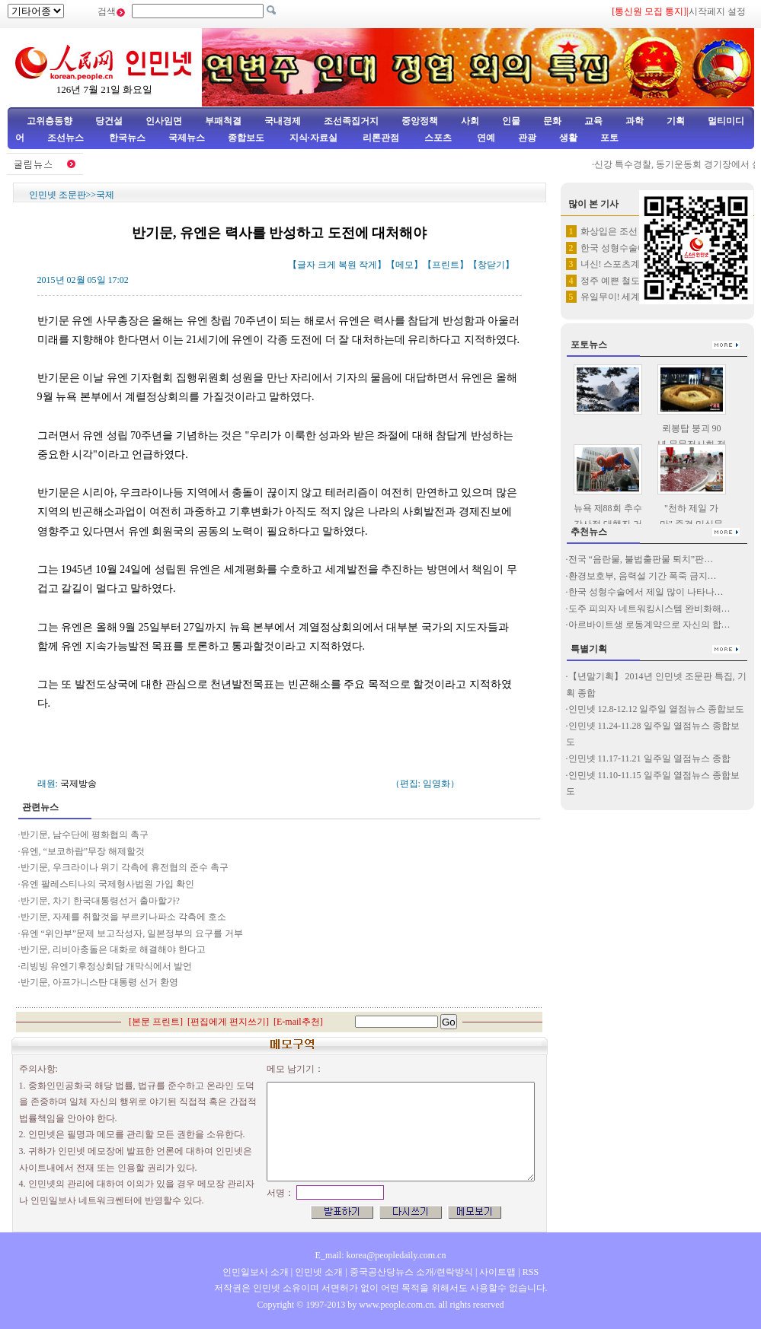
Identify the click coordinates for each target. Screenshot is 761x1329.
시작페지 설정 (717, 11)
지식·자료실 (314, 137)
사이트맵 (497, 1272)
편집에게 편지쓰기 (228, 1021)
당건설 (109, 121)
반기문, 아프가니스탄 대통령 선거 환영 (99, 982)
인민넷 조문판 (57, 194)
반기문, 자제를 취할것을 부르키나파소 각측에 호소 (125, 916)
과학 (634, 121)
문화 (552, 121)
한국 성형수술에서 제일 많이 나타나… (646, 592)
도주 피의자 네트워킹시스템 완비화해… (649, 608)
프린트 (445, 264)
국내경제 (282, 121)
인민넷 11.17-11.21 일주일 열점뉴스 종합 (649, 758)
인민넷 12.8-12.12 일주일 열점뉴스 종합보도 (656, 709)
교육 (593, 121)
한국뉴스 (127, 137)
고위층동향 (49, 121)
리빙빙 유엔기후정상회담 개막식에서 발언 (106, 966)
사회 (470, 121)
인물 (511, 121)
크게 (327, 264)
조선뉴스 (66, 137)
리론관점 (381, 137)
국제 (105, 194)
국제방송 (78, 783)
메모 (404, 264)
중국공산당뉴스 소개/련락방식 (411, 1272)
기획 (676, 121)
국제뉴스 (186, 137)
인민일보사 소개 (255, 1272)
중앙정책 (419, 121)
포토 (609, 137)
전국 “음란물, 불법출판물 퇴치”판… (641, 559)
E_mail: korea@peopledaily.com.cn (380, 1255)
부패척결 (223, 121)
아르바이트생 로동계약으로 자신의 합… (649, 624)
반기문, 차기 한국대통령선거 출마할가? (100, 900)
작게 (368, 264)
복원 (347, 264)
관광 (527, 137)
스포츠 (437, 137)
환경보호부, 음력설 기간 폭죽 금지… (642, 576)
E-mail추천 (298, 1021)
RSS (531, 1272)
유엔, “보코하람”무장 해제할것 (84, 851)
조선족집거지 (351, 121)
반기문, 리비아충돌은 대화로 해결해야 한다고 (114, 949)
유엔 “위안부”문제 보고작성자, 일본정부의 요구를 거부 (133, 933)
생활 (568, 137)
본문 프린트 (156, 1021)
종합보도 (246, 137)
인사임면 (163, 121)
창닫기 (491, 264)
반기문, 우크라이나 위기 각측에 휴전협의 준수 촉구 (125, 867)
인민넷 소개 (318, 1272)
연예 (485, 137)
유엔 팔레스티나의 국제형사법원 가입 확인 (107, 884)
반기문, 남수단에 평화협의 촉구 (85, 834)
